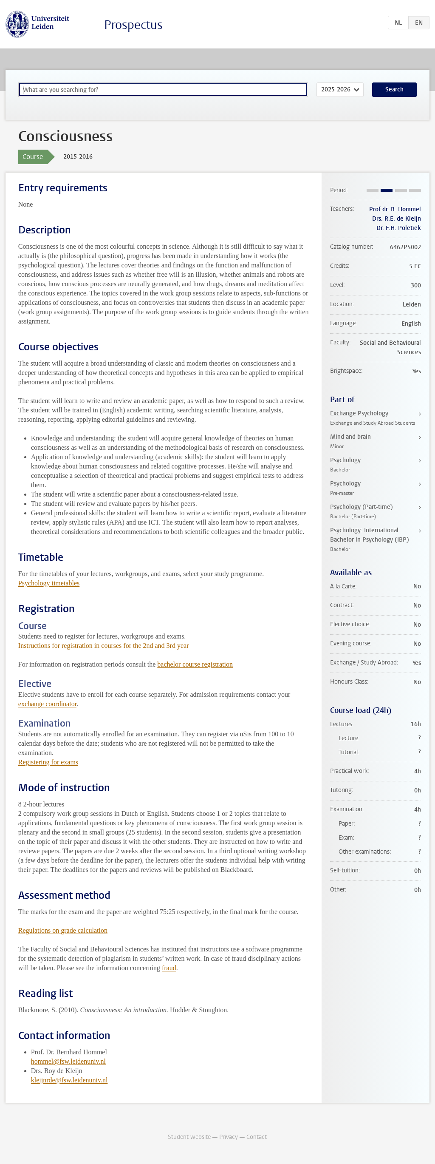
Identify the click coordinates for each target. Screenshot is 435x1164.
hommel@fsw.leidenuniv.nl (68, 1061)
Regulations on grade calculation (62, 930)
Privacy (228, 1137)
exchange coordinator (47, 703)
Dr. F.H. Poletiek (398, 228)
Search (394, 89)
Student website (189, 1137)
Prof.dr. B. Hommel (395, 209)
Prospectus (133, 25)
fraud (169, 967)
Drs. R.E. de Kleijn (396, 219)
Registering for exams (48, 762)
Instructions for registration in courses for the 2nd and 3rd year (103, 645)
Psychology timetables (48, 583)
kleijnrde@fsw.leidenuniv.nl (69, 1080)
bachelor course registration (195, 664)
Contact (256, 1137)
